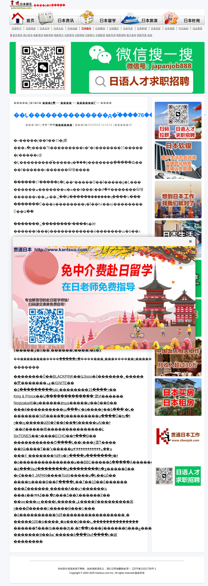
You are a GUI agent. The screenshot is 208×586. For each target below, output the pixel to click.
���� (66, 102)
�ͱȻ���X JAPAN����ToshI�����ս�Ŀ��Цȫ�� (65, 475)
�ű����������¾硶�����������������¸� (72, 515)
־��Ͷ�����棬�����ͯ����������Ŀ (59, 429)
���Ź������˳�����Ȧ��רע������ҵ (60, 489)
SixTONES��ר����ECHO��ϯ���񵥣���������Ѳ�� (55, 436)
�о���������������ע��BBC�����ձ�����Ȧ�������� (88, 462)
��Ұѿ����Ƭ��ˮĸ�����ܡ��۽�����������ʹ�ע (63, 449)
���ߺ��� (104, 359)
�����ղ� (70, 359)
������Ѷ (86, 102)
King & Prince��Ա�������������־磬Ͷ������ (68, 396)
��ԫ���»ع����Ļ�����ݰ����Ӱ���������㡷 (73, 502)
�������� (33, 359)
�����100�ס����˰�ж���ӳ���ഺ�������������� (76, 522)
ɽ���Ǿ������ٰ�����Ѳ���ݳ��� (54, 508)
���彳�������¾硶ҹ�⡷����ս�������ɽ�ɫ (66, 456)
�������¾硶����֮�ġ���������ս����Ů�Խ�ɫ (72, 416)
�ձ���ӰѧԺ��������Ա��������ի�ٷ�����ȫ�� (74, 469)
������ (63, 124)
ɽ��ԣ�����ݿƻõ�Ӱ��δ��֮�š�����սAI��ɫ (62, 423)
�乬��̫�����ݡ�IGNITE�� (44, 383)
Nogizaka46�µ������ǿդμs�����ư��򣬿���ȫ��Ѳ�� (65, 403)
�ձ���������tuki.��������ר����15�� (65, 390)
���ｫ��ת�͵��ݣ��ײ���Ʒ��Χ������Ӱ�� (62, 495)
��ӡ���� (137, 359)
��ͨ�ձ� (48, 102)
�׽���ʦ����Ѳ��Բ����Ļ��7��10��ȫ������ (70, 482)
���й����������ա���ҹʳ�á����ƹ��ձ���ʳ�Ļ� (74, 409)
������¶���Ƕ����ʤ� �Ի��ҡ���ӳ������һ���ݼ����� (86, 528)
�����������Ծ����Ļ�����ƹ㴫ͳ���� (65, 442)
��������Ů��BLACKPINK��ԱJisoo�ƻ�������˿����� (79, 376)
